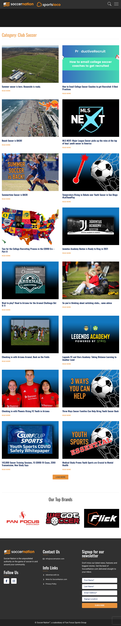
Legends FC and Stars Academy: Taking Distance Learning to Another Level (89, 358)
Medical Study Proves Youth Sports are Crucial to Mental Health (87, 464)
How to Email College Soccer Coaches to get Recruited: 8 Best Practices (90, 88)
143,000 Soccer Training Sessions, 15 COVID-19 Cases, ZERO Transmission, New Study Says (28, 464)
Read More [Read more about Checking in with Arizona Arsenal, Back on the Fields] (6, 361)
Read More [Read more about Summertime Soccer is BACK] (6, 199)
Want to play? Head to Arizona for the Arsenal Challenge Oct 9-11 (29, 304)
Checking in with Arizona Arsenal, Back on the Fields (25, 357)
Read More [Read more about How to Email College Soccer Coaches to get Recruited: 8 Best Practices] (66, 93)
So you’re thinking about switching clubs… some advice (87, 303)
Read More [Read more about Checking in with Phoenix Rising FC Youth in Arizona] (6, 415)
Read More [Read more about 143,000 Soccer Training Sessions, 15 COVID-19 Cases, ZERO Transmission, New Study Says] (6, 469)
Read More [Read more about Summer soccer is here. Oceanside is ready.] (6, 91)
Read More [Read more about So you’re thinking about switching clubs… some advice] (66, 307)
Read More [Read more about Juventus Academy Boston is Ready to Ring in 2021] (66, 253)
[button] (60, 477)
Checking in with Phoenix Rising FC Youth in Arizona (25, 411)
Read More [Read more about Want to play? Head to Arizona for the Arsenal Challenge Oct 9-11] (6, 310)
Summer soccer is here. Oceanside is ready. (21, 86)
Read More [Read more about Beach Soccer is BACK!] (6, 145)
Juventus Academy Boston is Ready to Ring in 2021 (85, 248)
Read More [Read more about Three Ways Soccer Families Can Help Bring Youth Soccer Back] (66, 415)
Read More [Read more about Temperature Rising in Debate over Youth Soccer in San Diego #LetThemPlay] (66, 202)
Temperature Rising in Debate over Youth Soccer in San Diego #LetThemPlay (90, 196)
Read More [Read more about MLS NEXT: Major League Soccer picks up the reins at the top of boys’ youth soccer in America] (66, 147)
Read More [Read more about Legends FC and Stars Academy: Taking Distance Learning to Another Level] (66, 364)
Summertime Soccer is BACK (15, 194)
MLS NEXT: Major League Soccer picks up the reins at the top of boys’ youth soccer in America (89, 142)
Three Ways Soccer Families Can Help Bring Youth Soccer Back (90, 411)
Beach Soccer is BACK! (12, 140)
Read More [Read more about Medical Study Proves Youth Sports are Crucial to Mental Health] (66, 469)
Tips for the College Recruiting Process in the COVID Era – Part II (28, 250)
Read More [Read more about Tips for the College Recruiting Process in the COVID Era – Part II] (6, 256)
